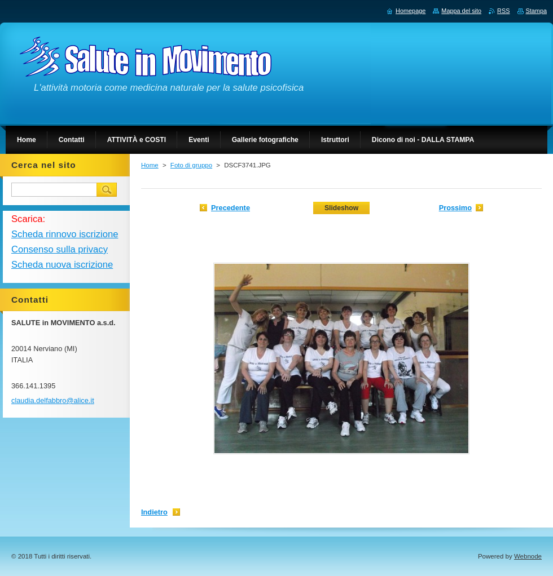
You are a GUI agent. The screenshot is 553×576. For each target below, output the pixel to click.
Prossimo (455, 207)
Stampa (536, 10)
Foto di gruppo (191, 165)
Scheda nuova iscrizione (62, 264)
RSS (503, 10)
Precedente (230, 207)
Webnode (528, 556)
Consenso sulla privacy (59, 249)
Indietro (154, 512)
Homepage (410, 10)
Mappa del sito (461, 10)
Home (150, 165)
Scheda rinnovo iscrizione (64, 234)
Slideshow (341, 208)
